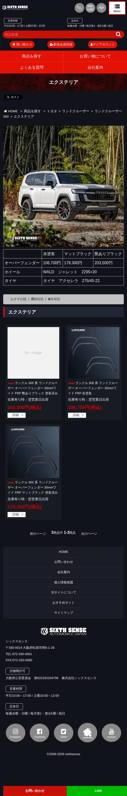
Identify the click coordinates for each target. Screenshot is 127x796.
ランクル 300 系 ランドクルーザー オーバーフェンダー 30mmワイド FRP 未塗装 (93, 388)
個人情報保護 (63, 582)
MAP (101, 7)
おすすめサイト (63, 602)
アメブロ (87, 732)
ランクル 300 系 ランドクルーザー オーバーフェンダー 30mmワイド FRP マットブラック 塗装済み (33, 487)
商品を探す (31, 56)
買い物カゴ (22, 44)
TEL (79, 7)
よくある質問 (31, 67)
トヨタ (52, 111)
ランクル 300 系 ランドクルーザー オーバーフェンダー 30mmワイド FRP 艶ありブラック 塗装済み (33, 388)
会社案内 (63, 572)
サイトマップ (63, 612)
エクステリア (24, 116)
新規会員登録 (61, 44)
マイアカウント (102, 44)
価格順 (38, 299)
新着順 (55, 299)
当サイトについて (63, 592)
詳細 (15, 415)
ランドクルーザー (75, 111)
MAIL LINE (90, 8)
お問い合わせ (63, 562)
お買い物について (95, 56)
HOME (11, 111)
